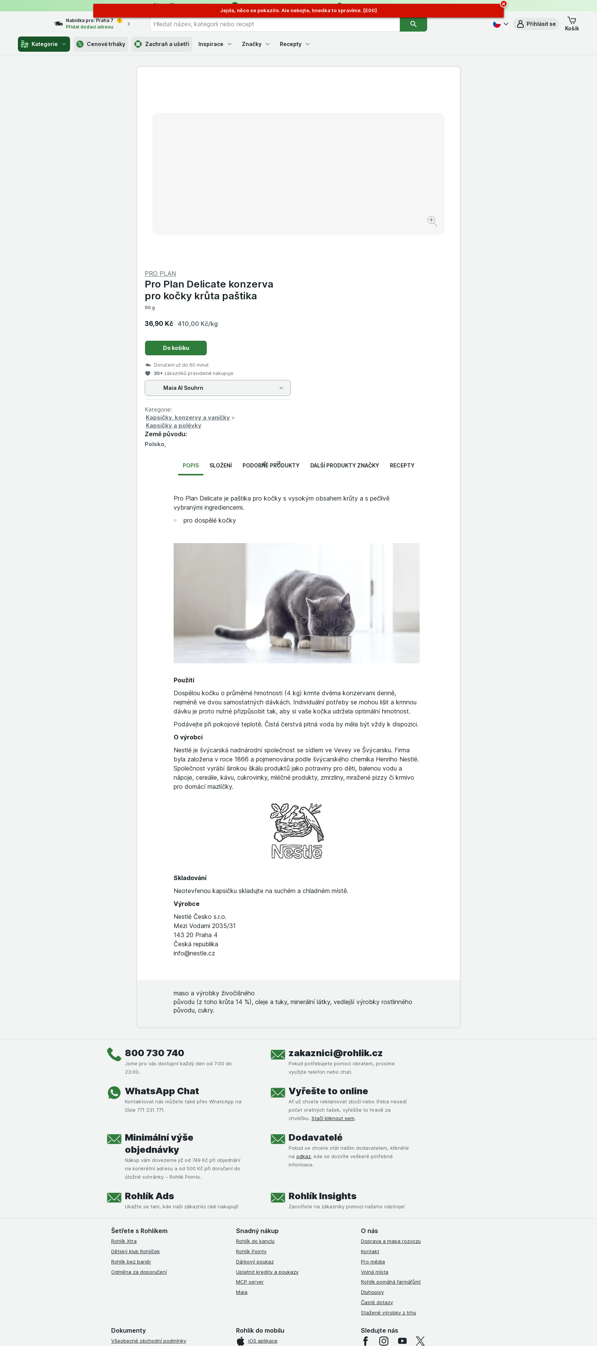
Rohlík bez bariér (131, 1079)
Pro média (373, 1079)
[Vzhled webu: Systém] (263, 1330)
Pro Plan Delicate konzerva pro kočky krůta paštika (370, 107)
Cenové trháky (100, 44)
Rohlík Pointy (251, 1068)
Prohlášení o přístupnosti (140, 1249)
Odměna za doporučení (139, 1088)
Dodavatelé (316, 954)
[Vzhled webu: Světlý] (299, 1330)
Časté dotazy (377, 1119)
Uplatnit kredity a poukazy (267, 1088)
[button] (536, 24)
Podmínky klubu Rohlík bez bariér (150, 1198)
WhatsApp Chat (162, 908)
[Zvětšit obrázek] (271, 198)
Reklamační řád (129, 1229)
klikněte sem (197, 1281)
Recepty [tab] (402, 282)
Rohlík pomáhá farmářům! (391, 1099)
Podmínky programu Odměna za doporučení (163, 1239)
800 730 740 (154, 870)
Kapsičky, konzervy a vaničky (349, 234)
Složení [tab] (220, 282)
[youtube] (402, 1158)
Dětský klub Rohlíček (135, 1068)
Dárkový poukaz (255, 1079)
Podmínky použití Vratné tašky (147, 1219)
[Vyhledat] (427, 24)
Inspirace (215, 44)
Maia (241, 1109)
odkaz (303, 973)
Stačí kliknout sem (332, 935)
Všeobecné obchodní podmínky (148, 1158)
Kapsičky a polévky (335, 242)
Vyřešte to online (328, 908)
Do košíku (337, 165)
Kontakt (370, 1068)
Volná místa (374, 1088)
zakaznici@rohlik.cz (336, 870)
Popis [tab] (191, 282)
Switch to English (310, 1299)
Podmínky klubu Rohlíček (140, 1188)
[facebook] (365, 1158)
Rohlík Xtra (124, 1058)
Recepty (295, 44)
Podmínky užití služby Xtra (142, 1168)
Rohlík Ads (149, 1013)
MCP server (250, 1099)
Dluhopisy (372, 1109)
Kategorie (44, 44)
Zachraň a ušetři (161, 44)
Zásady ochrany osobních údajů (149, 1209)
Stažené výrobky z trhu (388, 1129)
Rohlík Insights (322, 1013)
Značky (256, 44)
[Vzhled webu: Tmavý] (335, 1330)
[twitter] (420, 1158)
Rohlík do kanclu (255, 1058)
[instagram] (383, 1158)
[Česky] (500, 24)
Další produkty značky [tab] (344, 282)
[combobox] (288, 24)
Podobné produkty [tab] (271, 282)
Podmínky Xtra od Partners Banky (151, 1178)
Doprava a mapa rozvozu (391, 1058)
